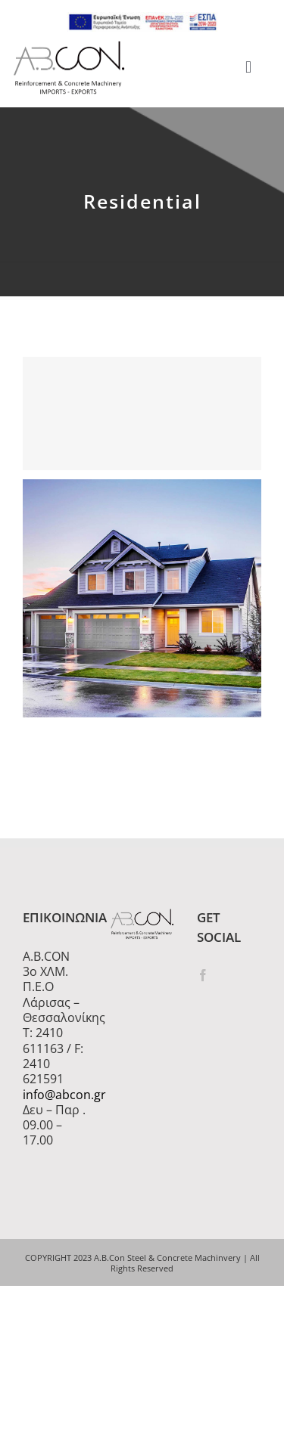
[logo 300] (69, 45)
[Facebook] (203, 975)
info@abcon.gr (55, 1094)
